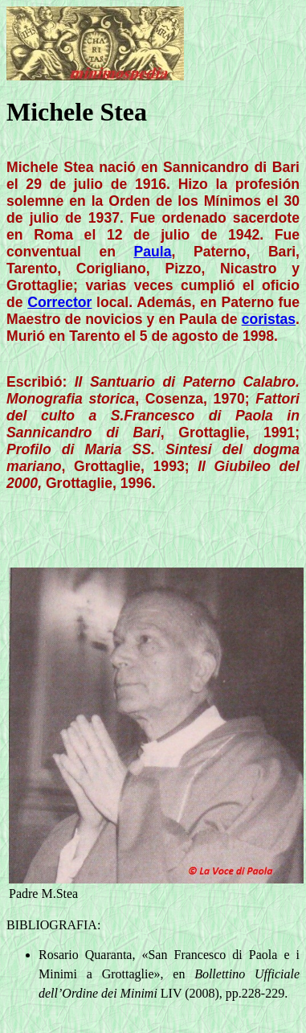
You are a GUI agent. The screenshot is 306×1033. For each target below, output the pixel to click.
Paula (153, 252)
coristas (269, 319)
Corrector (59, 302)
